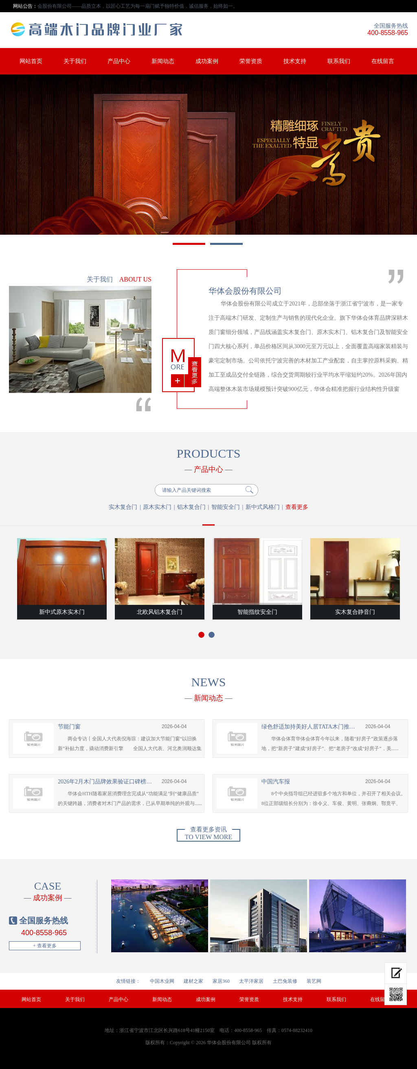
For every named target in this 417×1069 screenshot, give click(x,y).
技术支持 (294, 61)
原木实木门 (157, 507)
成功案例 (206, 61)
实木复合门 (123, 507)
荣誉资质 (250, 61)
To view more (208, 834)
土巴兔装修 (285, 981)
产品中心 (119, 61)
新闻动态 (162, 61)
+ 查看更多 (45, 946)
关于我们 (75, 61)
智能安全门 (225, 507)
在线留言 (382, 61)
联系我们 (338, 61)
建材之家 (193, 981)
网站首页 (31, 61)
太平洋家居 (251, 981)
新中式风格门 (263, 507)
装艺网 (314, 981)
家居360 (221, 981)
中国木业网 (162, 981)
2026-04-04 (174, 726)
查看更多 (296, 507)
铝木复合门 (191, 507)
